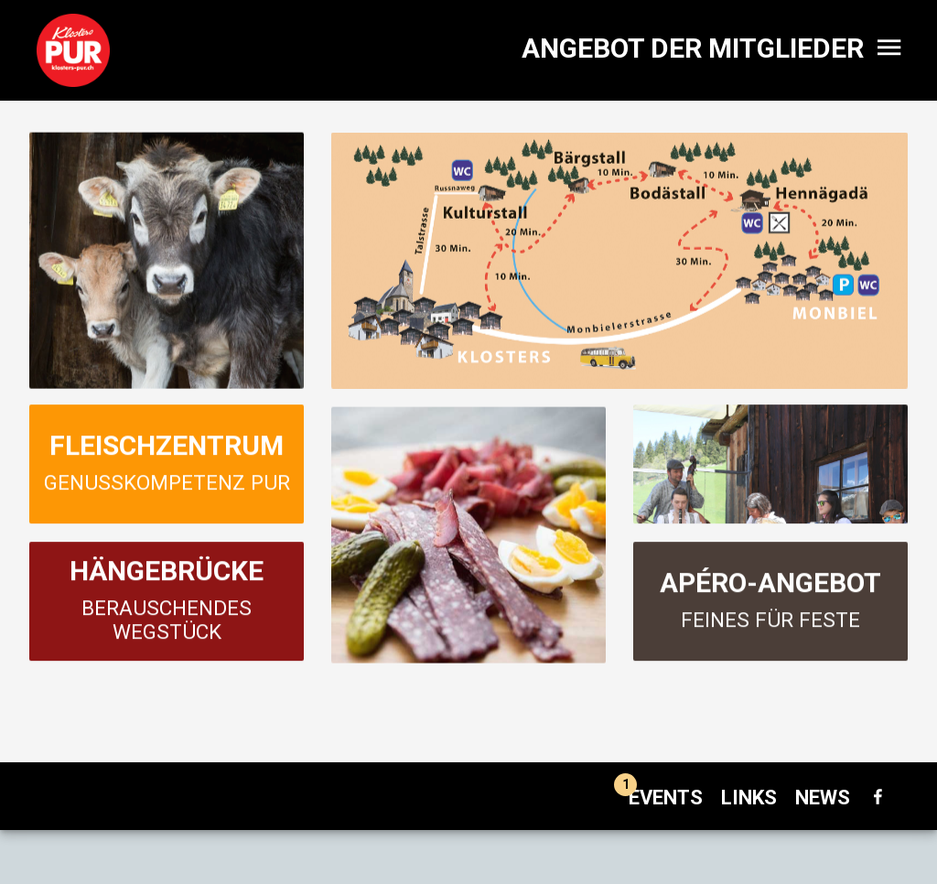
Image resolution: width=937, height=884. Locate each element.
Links (749, 797)
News (822, 797)
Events (658, 797)
